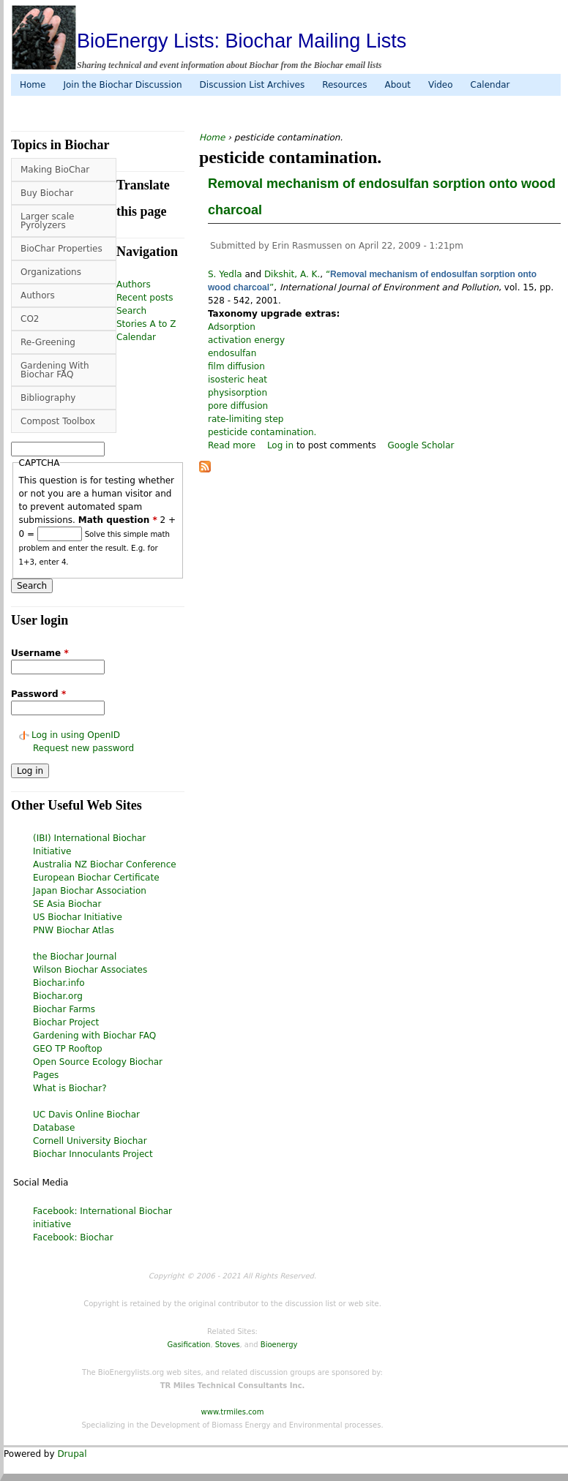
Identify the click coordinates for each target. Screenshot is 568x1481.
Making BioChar (54, 170)
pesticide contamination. (262, 432)
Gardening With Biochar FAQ (54, 370)
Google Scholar (421, 445)
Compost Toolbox (57, 421)
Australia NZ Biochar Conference (104, 864)
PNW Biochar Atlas (73, 930)
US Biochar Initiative (77, 917)
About (397, 85)
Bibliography (47, 398)
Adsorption (231, 327)
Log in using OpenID (75, 735)
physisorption (237, 393)
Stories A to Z (146, 324)
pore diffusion (238, 406)
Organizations (50, 272)
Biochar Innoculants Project (93, 1154)
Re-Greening (47, 342)
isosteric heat (237, 379)
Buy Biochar (46, 193)
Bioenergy (279, 1345)
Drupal (71, 1454)
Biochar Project (66, 1022)
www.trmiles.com (232, 1412)
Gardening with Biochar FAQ (94, 1035)
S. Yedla (225, 274)
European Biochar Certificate (96, 878)
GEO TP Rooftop (67, 1049)
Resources (344, 85)
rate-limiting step (245, 419)
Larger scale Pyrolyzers (47, 220)
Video (440, 85)
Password (38, 694)
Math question (117, 520)
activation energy (246, 340)
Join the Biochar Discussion (122, 85)
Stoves (227, 1345)
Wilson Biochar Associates (90, 970)
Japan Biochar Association (89, 891)
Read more (231, 445)
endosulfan (232, 353)
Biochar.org (58, 996)
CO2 (29, 319)
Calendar (490, 85)
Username (40, 653)
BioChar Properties (61, 249)
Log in (280, 445)
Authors (37, 295)
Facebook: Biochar (73, 1237)
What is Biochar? (70, 1088)
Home (32, 85)
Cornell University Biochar (90, 1141)
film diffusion (236, 366)
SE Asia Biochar (67, 904)
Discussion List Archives (252, 85)
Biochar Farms (64, 1009)
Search (131, 311)
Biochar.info (59, 983)
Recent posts (144, 298)
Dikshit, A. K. (292, 274)
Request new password (83, 748)
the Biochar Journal (74, 956)
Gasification (189, 1345)
